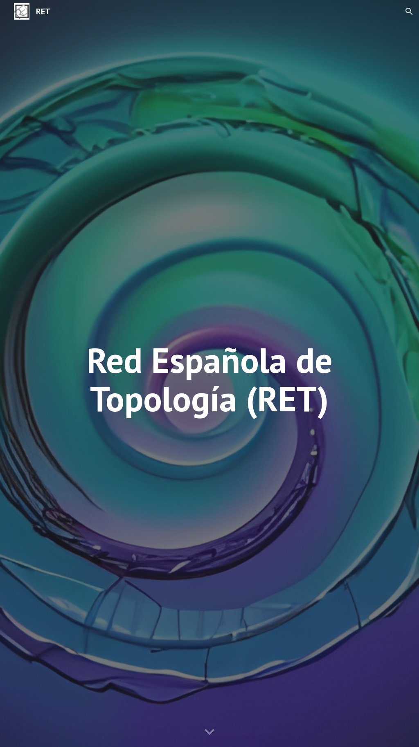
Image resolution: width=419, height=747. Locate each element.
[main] (210, 379)
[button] (409, 11)
